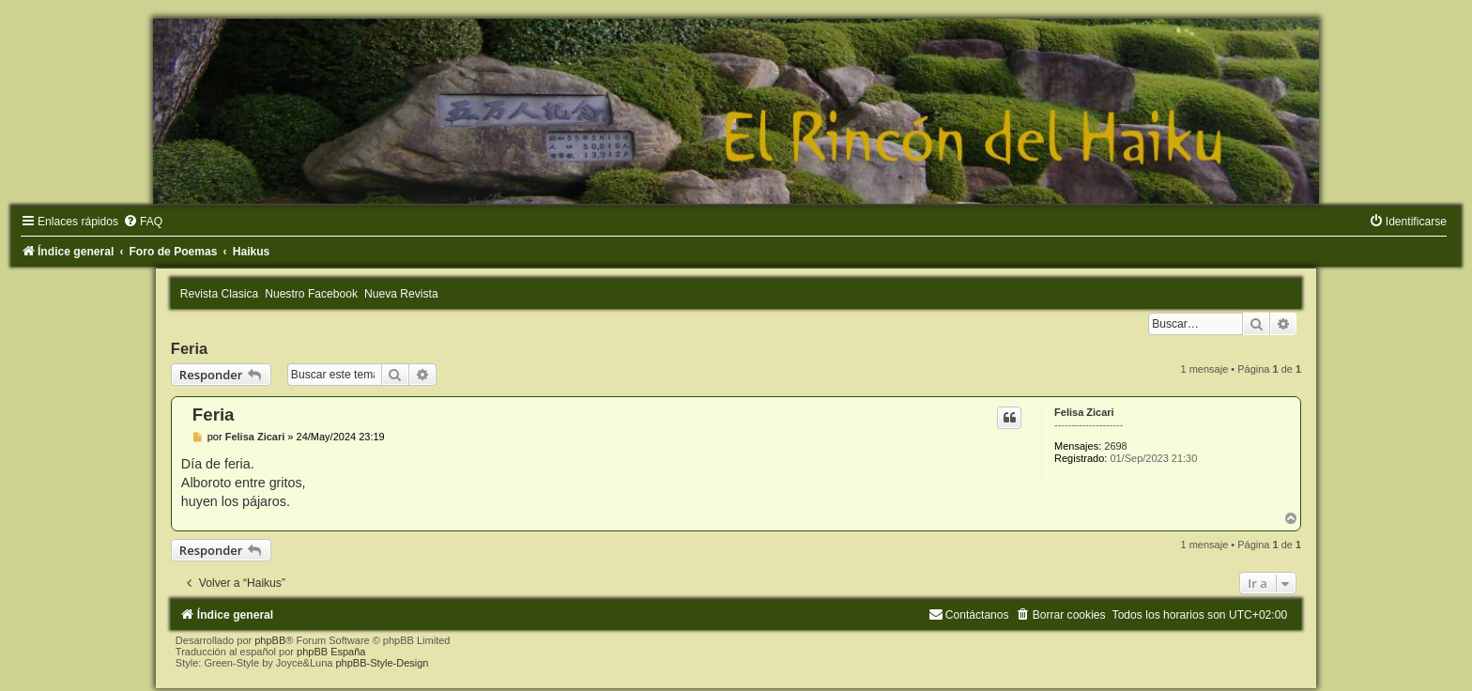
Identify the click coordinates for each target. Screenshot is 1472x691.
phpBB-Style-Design (381, 662)
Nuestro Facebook (311, 293)
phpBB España (331, 651)
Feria (189, 348)
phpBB (269, 640)
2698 (1115, 446)
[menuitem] (142, 221)
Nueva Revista (401, 293)
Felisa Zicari (1084, 412)
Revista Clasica (219, 293)
